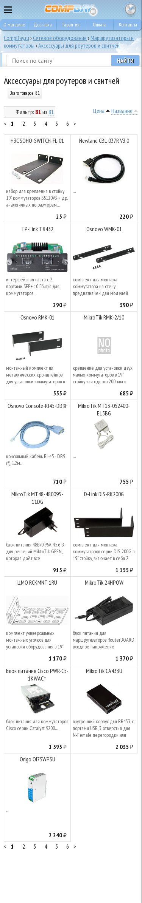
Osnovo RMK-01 (37, 317)
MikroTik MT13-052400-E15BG (104, 409)
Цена (99, 110)
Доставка (43, 24)
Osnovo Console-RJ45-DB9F (37, 405)
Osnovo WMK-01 (104, 229)
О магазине (14, 24)
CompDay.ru (16, 38)
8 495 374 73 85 (115, 9)
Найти (125, 60)
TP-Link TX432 (37, 229)
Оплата (99, 24)
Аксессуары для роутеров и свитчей (79, 45)
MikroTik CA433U (104, 671)
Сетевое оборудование (60, 38)
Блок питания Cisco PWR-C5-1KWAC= (37, 674)
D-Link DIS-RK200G (104, 494)
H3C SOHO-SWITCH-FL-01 (37, 140)
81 (51, 112)
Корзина (130, 9)
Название (122, 110)
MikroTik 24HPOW (104, 582)
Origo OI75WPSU (37, 759)
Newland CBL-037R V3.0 (104, 140)
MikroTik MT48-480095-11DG (37, 497)
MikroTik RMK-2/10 (104, 317)
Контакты (128, 24)
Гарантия (71, 24)
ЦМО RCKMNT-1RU (37, 582)
